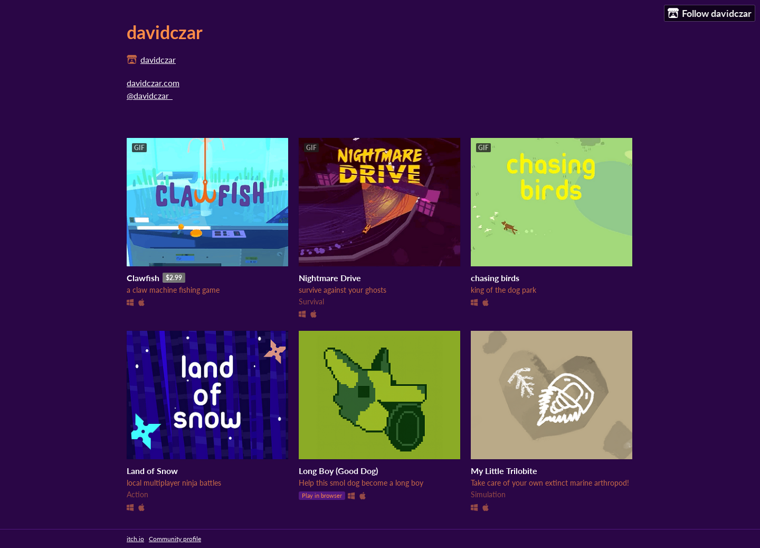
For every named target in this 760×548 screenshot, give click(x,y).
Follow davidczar (710, 13)
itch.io (135, 539)
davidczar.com (153, 83)
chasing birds (495, 278)
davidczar (158, 59)
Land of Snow (152, 471)
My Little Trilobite (504, 471)
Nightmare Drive (330, 278)
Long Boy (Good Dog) (338, 471)
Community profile (175, 539)
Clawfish (143, 278)
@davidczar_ (150, 95)
